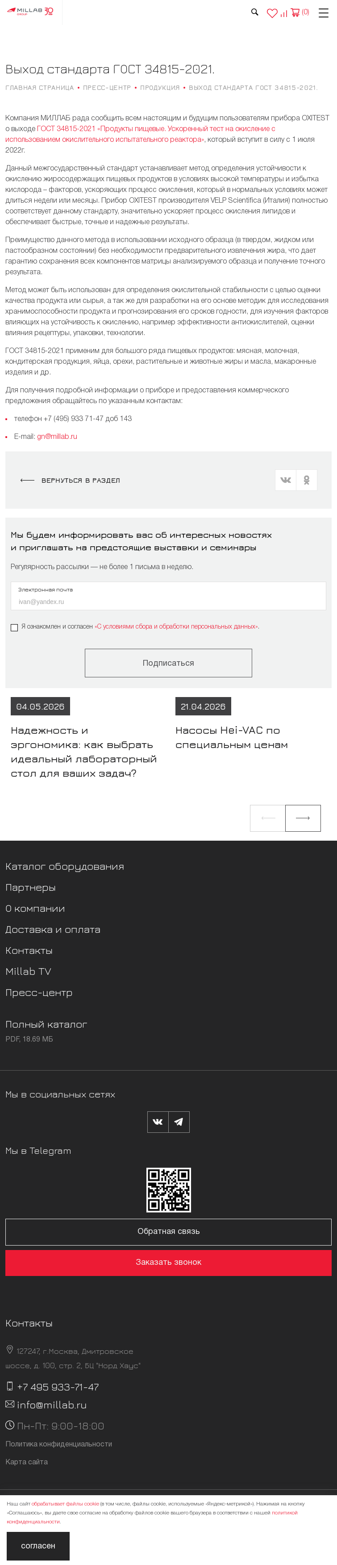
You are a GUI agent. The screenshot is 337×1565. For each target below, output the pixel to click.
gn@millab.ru (57, 437)
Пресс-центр (39, 992)
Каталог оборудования (64, 865)
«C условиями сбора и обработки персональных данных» (176, 627)
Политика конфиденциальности (58, 1445)
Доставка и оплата (52, 929)
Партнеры (30, 886)
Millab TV (28, 971)
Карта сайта (26, 1462)
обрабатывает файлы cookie (65, 1503)
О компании (35, 908)
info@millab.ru (52, 1404)
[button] (268, 818)
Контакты (29, 950)
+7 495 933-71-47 (58, 1386)
